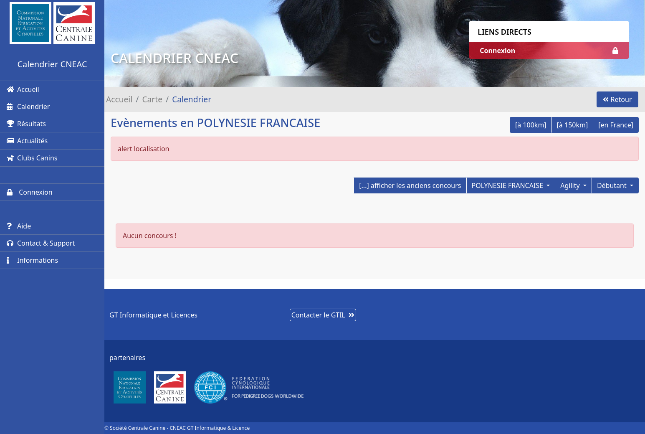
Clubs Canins (32, 158)
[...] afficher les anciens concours (410, 185)
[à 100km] (530, 124)
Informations (32, 260)
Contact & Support (41, 243)
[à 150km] (572, 124)
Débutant (612, 185)
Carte (152, 99)
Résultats (26, 124)
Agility (571, 185)
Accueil (23, 89)
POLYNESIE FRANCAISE (508, 185)
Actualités (27, 141)
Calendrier (28, 107)
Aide (19, 226)
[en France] (615, 124)
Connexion (30, 192)
